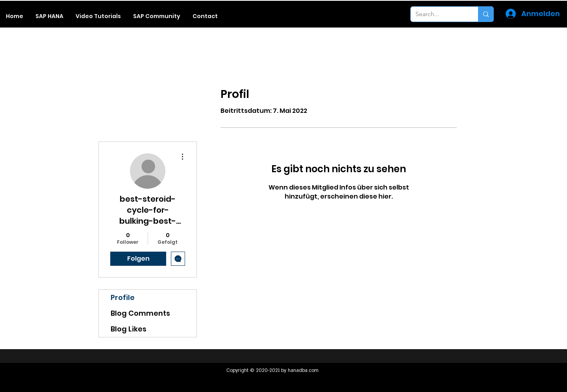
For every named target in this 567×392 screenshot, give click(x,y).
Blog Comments (140, 313)
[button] (49, 16)
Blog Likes (128, 329)
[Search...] (438, 14)
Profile (123, 297)
